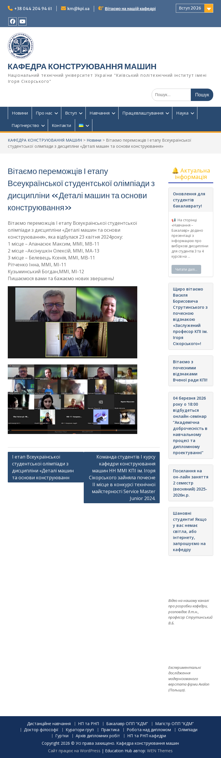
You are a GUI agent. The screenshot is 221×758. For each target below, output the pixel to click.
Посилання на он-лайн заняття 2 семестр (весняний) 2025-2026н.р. (190, 483)
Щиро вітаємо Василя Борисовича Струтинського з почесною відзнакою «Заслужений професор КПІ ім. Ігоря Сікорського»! (190, 316)
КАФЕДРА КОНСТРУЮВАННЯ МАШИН (82, 66)
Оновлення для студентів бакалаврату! (189, 200)
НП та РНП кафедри (146, 736)
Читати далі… (186, 269)
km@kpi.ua (78, 8)
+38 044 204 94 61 (33, 8)
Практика (110, 730)
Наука (182, 113)
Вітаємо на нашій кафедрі (130, 8)
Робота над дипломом (149, 730)
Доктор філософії (41, 730)
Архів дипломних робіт (98, 736)
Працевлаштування (142, 113)
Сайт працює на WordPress (74, 750)
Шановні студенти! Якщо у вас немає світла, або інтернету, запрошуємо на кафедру (190, 531)
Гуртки (61, 736)
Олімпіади (187, 730)
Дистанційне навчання (49, 724)
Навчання (99, 113)
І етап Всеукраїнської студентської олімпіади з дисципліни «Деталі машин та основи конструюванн (43, 467)
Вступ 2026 (190, 8)
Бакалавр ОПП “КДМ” (127, 724)
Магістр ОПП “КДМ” (174, 724)
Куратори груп (80, 730)
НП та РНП (88, 724)
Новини (20, 113)
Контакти (61, 125)
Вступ (71, 113)
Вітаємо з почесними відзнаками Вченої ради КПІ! (190, 371)
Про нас (44, 113)
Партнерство (25, 125)
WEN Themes (160, 750)
